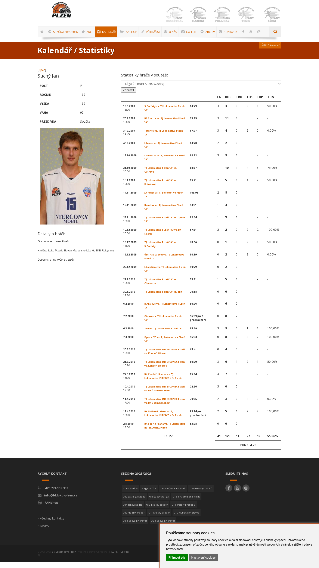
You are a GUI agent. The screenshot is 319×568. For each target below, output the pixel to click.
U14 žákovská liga (132, 510)
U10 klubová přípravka (186, 518)
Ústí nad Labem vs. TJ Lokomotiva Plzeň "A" (158, 258)
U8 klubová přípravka (135, 526)
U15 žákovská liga (159, 502)
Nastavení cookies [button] (203, 557)
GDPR (114, 557)
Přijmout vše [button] (176, 557)
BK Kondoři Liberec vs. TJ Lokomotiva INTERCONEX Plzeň (165, 382)
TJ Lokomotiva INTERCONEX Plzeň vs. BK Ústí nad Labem (163, 394)
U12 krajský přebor (134, 518)
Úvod (264, 46)
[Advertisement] (305, 129)
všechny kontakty (52, 524)
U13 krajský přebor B (183, 510)
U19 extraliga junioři (200, 494)
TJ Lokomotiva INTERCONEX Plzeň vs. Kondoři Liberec (163, 357)
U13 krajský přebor (157, 510)
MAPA (44, 531)
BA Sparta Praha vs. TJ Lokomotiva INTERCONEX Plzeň (165, 431)
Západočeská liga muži (173, 494)
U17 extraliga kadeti (134, 502)
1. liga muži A (130, 494)
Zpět (41, 71)
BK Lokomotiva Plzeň (64, 557)
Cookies (124, 557)
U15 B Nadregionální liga (186, 502)
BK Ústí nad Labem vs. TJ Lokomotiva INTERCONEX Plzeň (165, 419)
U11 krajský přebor (159, 518)
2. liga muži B (149, 494)
